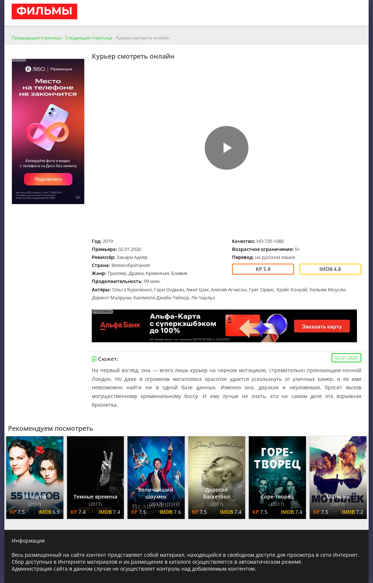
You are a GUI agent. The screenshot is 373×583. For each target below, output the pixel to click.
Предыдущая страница (37, 38)
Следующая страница (89, 38)
